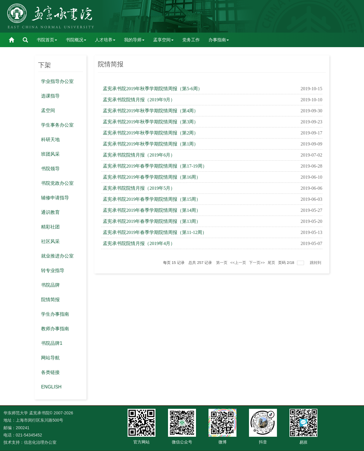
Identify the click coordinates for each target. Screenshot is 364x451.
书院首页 (47, 39)
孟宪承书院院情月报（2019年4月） (139, 243)
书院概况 (76, 39)
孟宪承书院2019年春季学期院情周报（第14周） (152, 210)
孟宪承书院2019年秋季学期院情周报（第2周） (150, 132)
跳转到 (316, 262)
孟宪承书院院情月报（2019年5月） (139, 188)
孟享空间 (163, 39)
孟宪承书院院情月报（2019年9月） (139, 99)
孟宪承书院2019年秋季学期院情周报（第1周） (150, 143)
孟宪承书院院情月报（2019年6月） (139, 154)
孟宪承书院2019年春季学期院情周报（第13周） (152, 221)
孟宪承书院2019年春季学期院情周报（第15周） (152, 199)
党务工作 (191, 39)
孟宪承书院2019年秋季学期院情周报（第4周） (150, 110)
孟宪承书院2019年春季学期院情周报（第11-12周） (155, 232)
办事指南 (218, 39)
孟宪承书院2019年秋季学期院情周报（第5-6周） (152, 88)
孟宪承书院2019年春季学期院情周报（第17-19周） (155, 166)
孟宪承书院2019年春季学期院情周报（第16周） (152, 177)
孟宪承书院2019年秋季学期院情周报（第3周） (150, 121)
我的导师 (134, 39)
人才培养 (105, 39)
